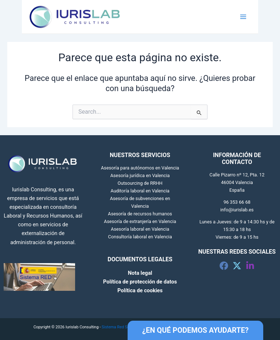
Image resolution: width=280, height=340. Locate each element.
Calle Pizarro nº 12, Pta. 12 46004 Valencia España (237, 182)
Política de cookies (140, 290)
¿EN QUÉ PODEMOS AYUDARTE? (195, 330)
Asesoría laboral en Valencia (140, 229)
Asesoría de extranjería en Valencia (140, 221)
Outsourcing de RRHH (139, 183)
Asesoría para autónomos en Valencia (140, 168)
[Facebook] (223, 265)
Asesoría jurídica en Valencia (140, 175)
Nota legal (140, 273)
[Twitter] (237, 265)
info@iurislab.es (236, 209)
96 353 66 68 (236, 202)
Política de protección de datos (140, 281)
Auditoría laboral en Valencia (140, 191)
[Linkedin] (250, 265)
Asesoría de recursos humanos (140, 213)
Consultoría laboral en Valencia (140, 236)
